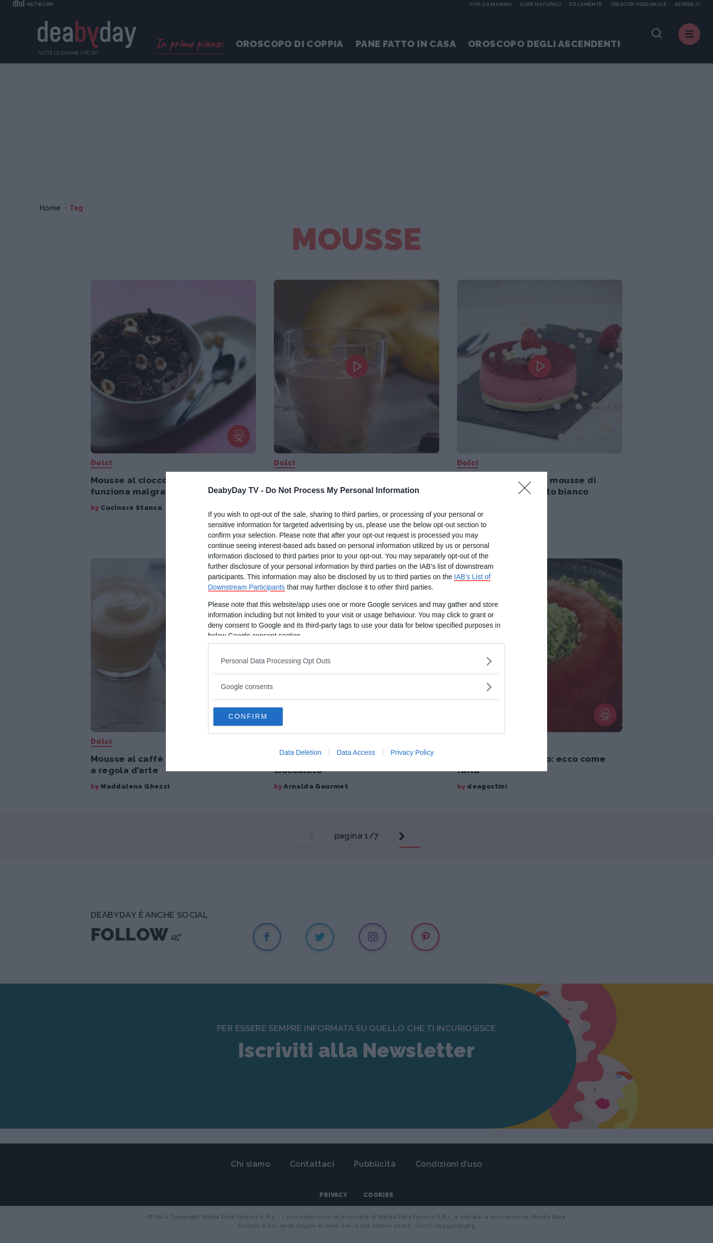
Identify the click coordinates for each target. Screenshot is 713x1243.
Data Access (356, 753)
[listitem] (356, 660)
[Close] (527, 490)
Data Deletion (300, 753)
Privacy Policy (412, 753)
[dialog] (356, 621)
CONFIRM (260, 716)
